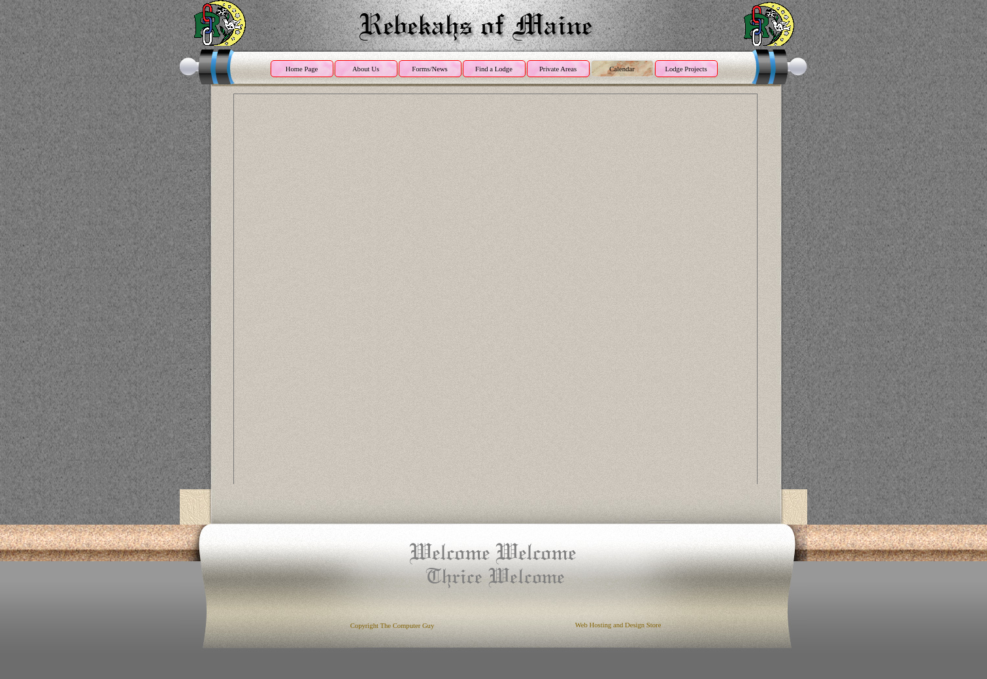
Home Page (302, 69)
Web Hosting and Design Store (618, 625)
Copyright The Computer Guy (392, 625)
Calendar (621, 69)
